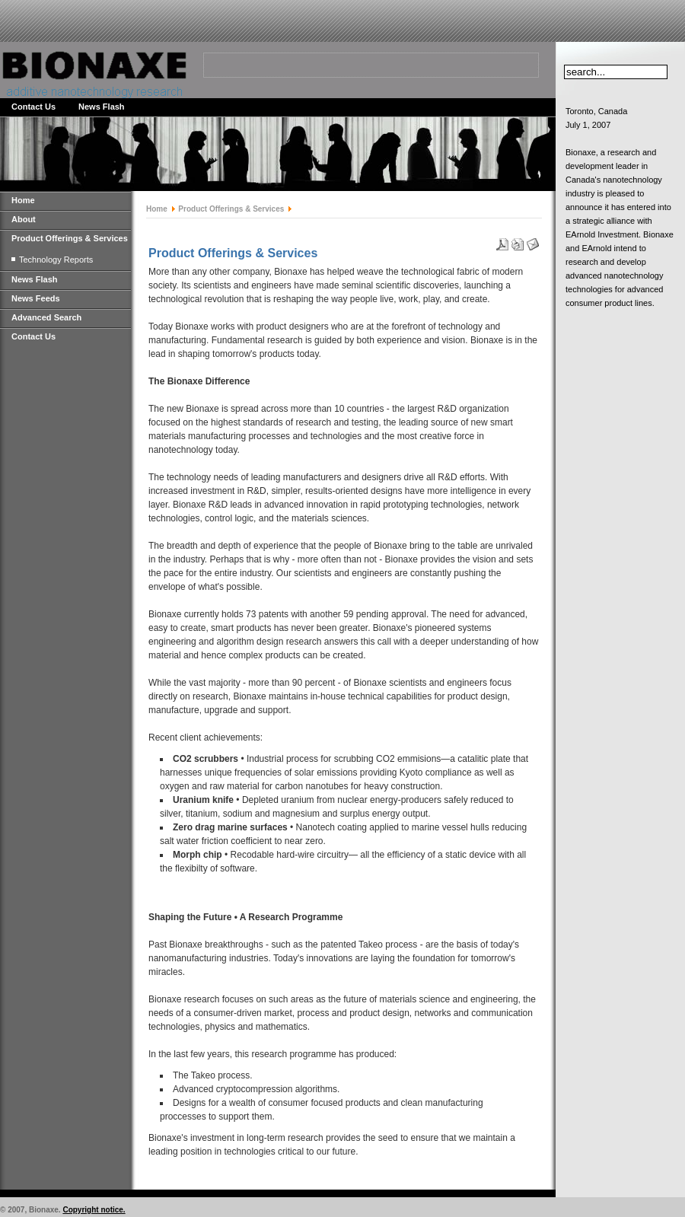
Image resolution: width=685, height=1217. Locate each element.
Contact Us (33, 106)
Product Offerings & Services (69, 238)
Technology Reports (56, 259)
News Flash (101, 106)
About (23, 219)
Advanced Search (46, 317)
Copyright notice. (93, 1210)
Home (23, 200)
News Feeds (35, 298)
